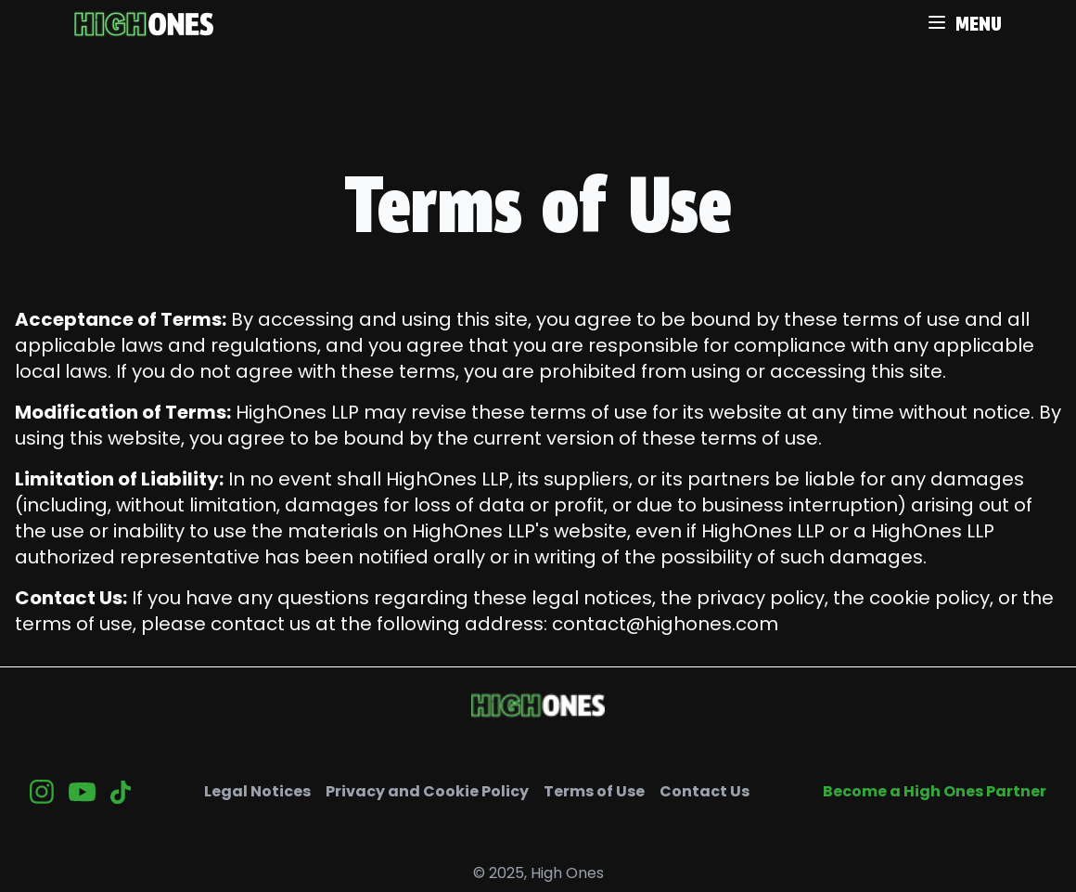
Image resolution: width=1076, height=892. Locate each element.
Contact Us (704, 791)
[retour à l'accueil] (143, 24)
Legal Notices (257, 791)
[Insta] (42, 792)
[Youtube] (82, 791)
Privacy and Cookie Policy (427, 791)
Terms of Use (594, 791)
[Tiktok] (120, 792)
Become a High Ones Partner (934, 791)
